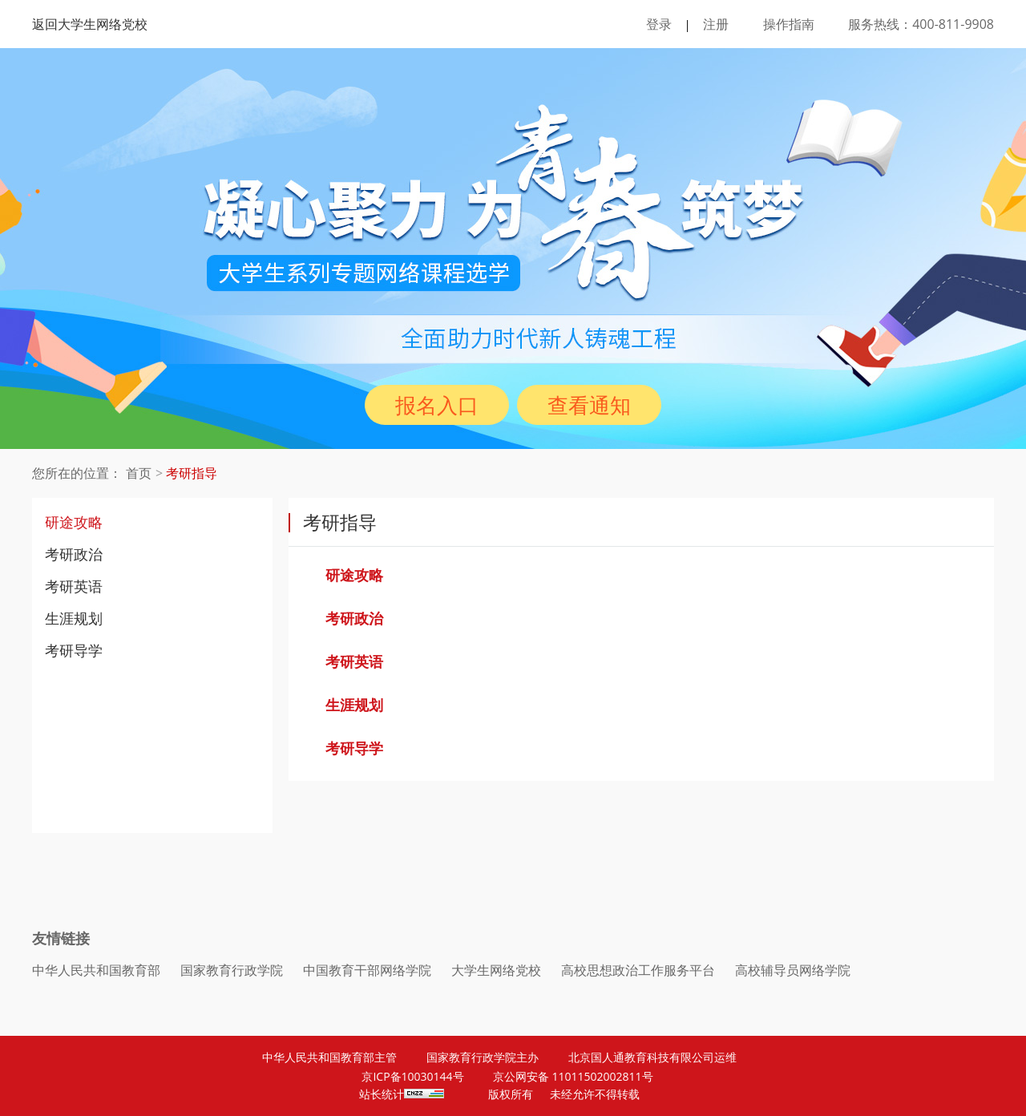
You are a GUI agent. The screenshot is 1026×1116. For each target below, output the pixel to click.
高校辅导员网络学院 (792, 970)
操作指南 (788, 24)
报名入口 (437, 404)
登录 (659, 24)
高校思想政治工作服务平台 (638, 970)
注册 (716, 24)
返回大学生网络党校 (89, 24)
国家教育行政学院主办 (482, 1057)
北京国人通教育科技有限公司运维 (652, 1057)
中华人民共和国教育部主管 (329, 1057)
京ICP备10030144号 (412, 1076)
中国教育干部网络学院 (367, 970)
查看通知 (589, 404)
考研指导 (191, 473)
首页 (138, 473)
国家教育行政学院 (231, 970)
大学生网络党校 (496, 970)
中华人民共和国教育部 (96, 970)
